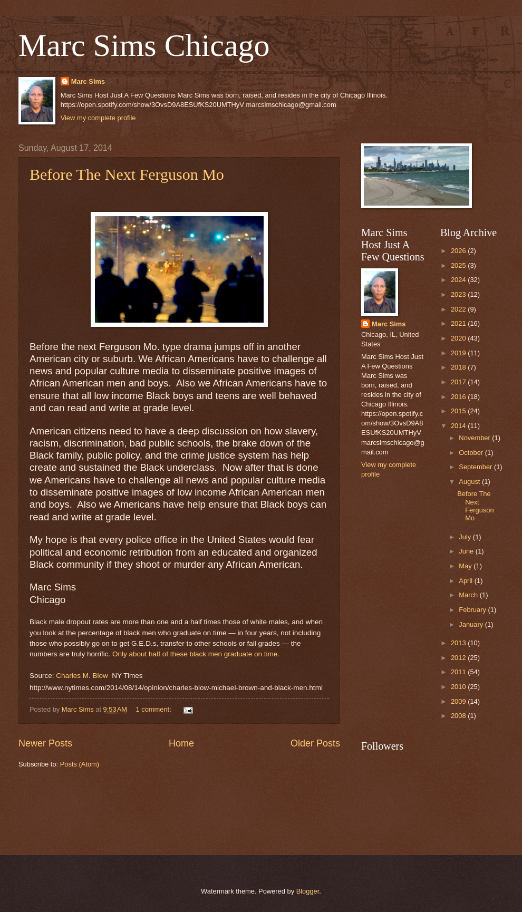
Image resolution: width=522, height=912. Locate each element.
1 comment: (154, 709)
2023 (459, 294)
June (467, 551)
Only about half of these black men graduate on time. (195, 654)
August (470, 482)
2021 (459, 323)
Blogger (308, 891)
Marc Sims (88, 81)
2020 (459, 338)
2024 (459, 280)
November (475, 438)
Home (181, 743)
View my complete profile (98, 118)
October (472, 453)
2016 (459, 397)
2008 (459, 716)
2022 (459, 309)
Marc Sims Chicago (144, 45)
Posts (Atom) (79, 764)
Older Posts (315, 743)
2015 (459, 411)
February (473, 610)
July (465, 537)
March (469, 595)
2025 (459, 265)
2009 (459, 701)
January (472, 624)
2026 (459, 251)
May (466, 566)
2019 (459, 353)
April (466, 581)
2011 (459, 672)
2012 (459, 658)
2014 (459, 426)
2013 (459, 643)
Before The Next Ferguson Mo (127, 174)
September (476, 467)
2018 (459, 367)
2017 (459, 382)
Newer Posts (45, 743)
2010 (459, 687)
